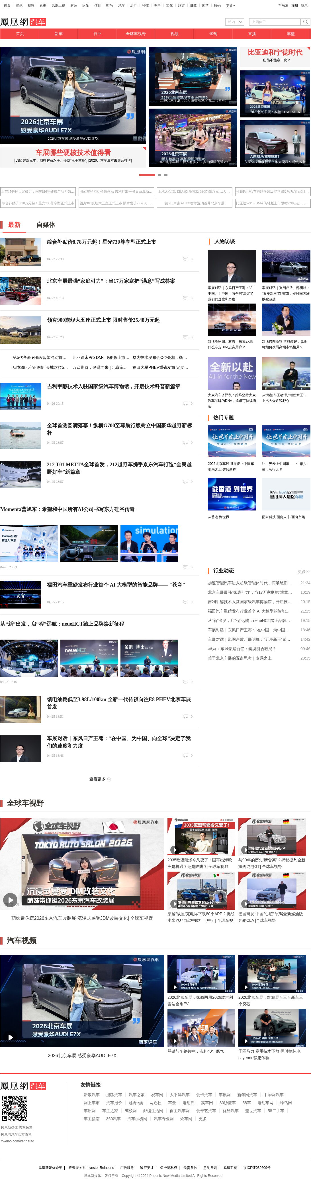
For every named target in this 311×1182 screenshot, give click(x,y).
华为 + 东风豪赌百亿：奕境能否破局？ (242, 648)
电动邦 (189, 1102)
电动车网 (265, 1102)
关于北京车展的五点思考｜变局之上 (240, 658)
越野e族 (136, 1102)
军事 (157, 5)
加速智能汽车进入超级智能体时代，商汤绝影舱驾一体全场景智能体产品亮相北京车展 (250, 583)
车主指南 (92, 1118)
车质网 (90, 1110)
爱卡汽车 (204, 1095)
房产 (133, 5)
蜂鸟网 (286, 1102)
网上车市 (92, 1102)
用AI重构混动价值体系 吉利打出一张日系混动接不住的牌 (116, 192)
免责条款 (190, 1168)
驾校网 (131, 1110)
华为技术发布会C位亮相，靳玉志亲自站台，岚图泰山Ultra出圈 (188, 357)
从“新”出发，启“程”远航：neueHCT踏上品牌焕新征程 (62, 624)
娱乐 (85, 5)
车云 (172, 1102)
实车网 (207, 1102)
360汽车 (113, 1118)
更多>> (304, 571)
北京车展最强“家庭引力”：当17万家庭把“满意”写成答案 (111, 281)
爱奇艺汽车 (206, 1110)
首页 (7, 5)
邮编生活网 (153, 1110)
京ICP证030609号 (257, 1168)
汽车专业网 (164, 1118)
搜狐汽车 (114, 1095)
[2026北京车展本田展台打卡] (110, 160)
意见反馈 (210, 1168)
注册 (294, 5)
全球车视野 (136, 34)
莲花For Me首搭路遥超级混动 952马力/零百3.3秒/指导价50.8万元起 (273, 192)
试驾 (213, 34)
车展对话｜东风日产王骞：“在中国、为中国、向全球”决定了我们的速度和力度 (250, 630)
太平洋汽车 (180, 1095)
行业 (97, 34)
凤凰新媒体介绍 (50, 1168)
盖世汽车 (253, 1110)
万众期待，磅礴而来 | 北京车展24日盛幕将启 (112, 367)
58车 (246, 1102)
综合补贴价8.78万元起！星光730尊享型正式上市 (38, 203)
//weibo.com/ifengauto (17, 1141)
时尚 (109, 5)
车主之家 (110, 1110)
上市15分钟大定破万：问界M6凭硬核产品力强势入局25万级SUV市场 (38, 192)
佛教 (193, 5)
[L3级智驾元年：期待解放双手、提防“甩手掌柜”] (51, 160)
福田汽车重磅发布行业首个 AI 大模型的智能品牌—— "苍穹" (116, 585)
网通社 (155, 1102)
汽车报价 (114, 1102)
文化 (169, 5)
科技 (145, 5)
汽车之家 (137, 1095)
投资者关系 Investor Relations (91, 1168)
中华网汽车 (274, 1095)
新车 (59, 34)
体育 (97, 5)
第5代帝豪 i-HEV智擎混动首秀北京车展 (194, 203)
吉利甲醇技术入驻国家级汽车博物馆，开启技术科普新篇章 (113, 386)
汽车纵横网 (137, 1118)
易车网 (157, 1095)
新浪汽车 (92, 1095)
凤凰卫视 (58, 5)
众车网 (186, 1118)
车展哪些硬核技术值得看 (73, 152)
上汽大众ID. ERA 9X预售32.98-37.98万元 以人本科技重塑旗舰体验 (195, 192)
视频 (31, 5)
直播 (43, 5)
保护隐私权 (168, 1168)
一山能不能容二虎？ (275, 60)
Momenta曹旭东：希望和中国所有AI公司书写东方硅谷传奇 (67, 509)
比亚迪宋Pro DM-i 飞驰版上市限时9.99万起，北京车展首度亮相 (273, 203)
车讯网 (225, 1095)
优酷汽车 (231, 1110)
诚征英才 (147, 1168)
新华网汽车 (247, 1095)
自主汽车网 (180, 1110)
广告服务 (127, 1168)
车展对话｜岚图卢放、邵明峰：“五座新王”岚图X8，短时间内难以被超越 (250, 639)
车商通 (283, 5)
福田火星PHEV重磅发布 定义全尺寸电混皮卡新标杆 (178, 367)
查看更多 (97, 779)
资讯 (19, 5)
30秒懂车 (228, 1102)
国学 (205, 5)
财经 (73, 5)
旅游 (181, 5)
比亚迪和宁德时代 (275, 52)
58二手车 (276, 1110)
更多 (229, 6)
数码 (217, 5)
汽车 (121, 5)
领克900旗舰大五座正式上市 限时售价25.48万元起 (116, 203)
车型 (291, 34)
